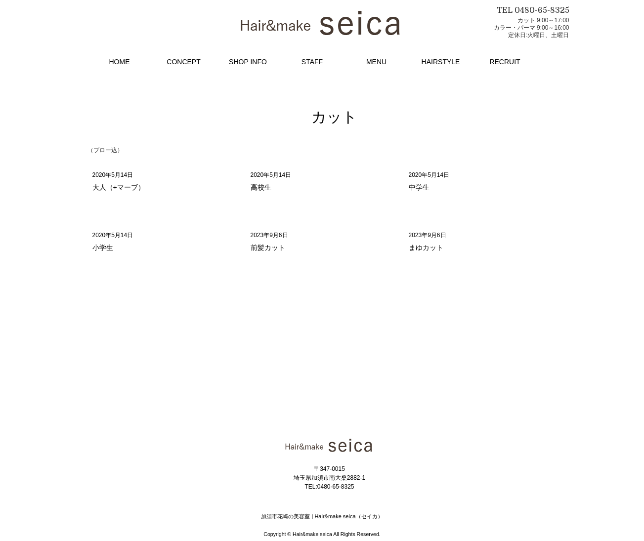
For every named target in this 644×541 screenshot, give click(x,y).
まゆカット (426, 247)
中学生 (419, 187)
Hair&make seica (312, 534)
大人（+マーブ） (118, 187)
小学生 (102, 247)
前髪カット (268, 247)
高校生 (261, 187)
